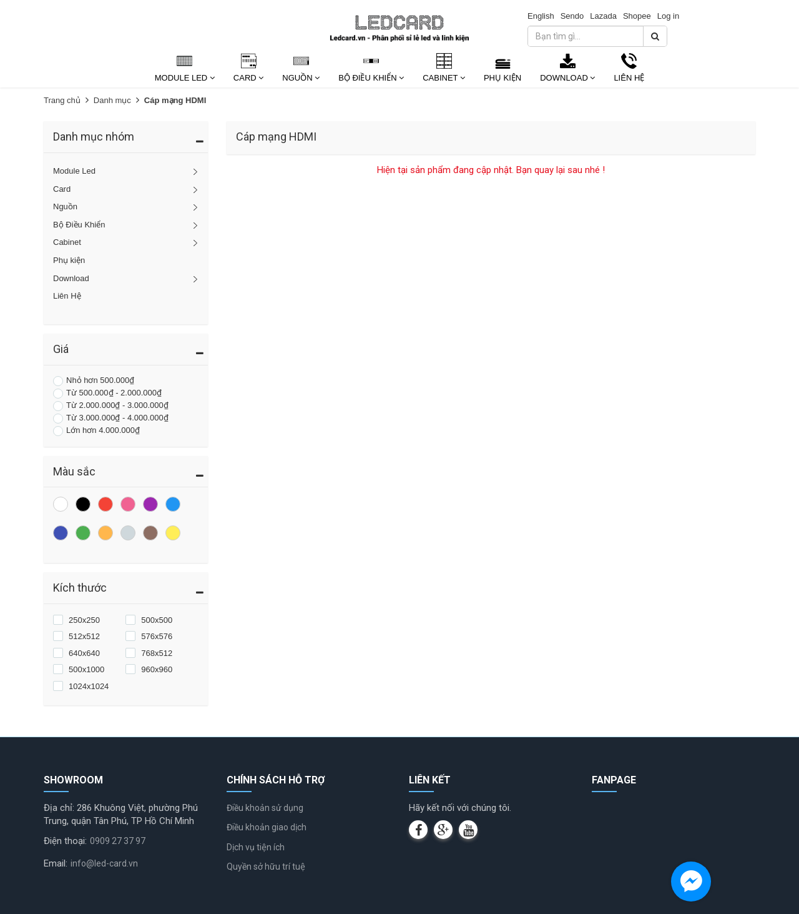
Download (567, 77)
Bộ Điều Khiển (371, 77)
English (540, 16)
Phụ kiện (502, 77)
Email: (55, 863)
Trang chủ (62, 100)
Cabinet (444, 77)
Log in (668, 16)
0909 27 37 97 (117, 841)
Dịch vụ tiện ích (256, 847)
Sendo (572, 16)
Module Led (185, 77)
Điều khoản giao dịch (266, 827)
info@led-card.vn (104, 863)
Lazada (603, 16)
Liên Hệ (629, 77)
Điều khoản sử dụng (265, 808)
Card (248, 77)
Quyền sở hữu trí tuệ (266, 867)
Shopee (637, 16)
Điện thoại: (65, 841)
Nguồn (301, 77)
